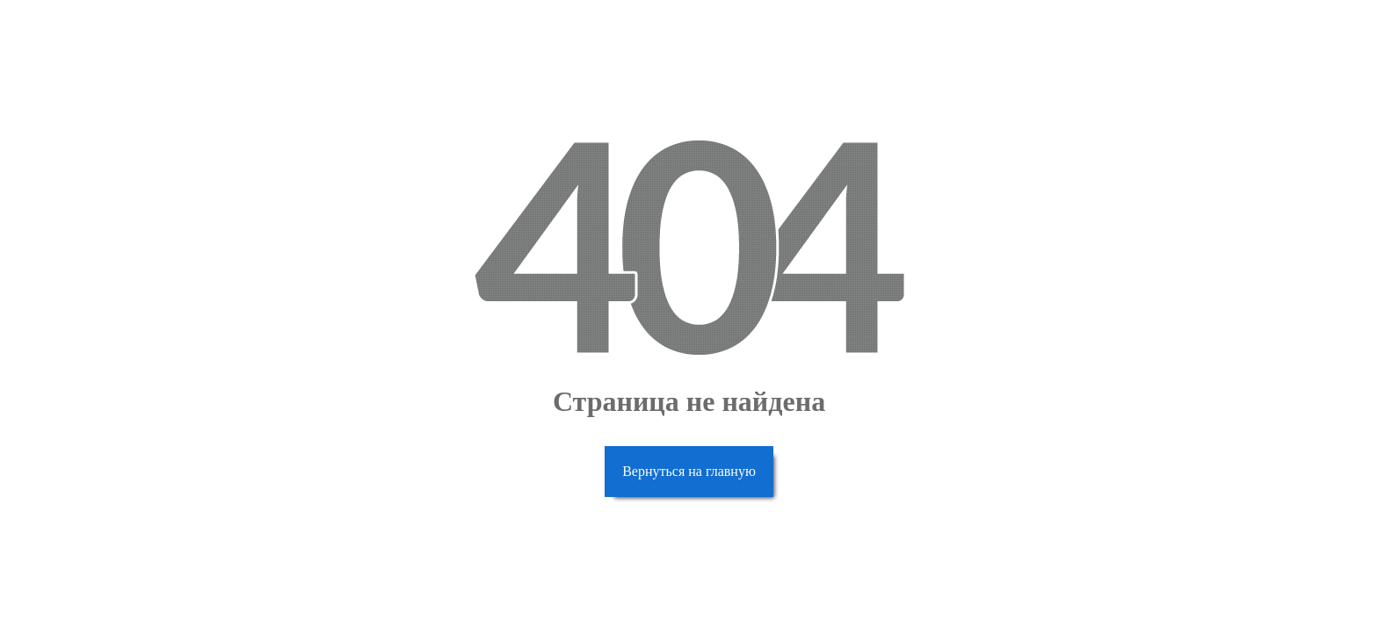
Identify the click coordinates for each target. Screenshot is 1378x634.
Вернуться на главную (689, 471)
